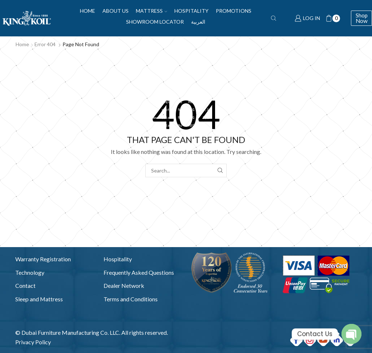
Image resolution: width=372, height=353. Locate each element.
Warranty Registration (43, 258)
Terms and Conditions (131, 299)
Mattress (151, 11)
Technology (29, 272)
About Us (115, 11)
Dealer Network (124, 285)
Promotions (233, 11)
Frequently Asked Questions (139, 272)
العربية (198, 22)
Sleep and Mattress (39, 299)
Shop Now (362, 18)
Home (87, 11)
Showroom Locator (155, 22)
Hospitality (191, 11)
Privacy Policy (33, 341)
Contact (25, 285)
